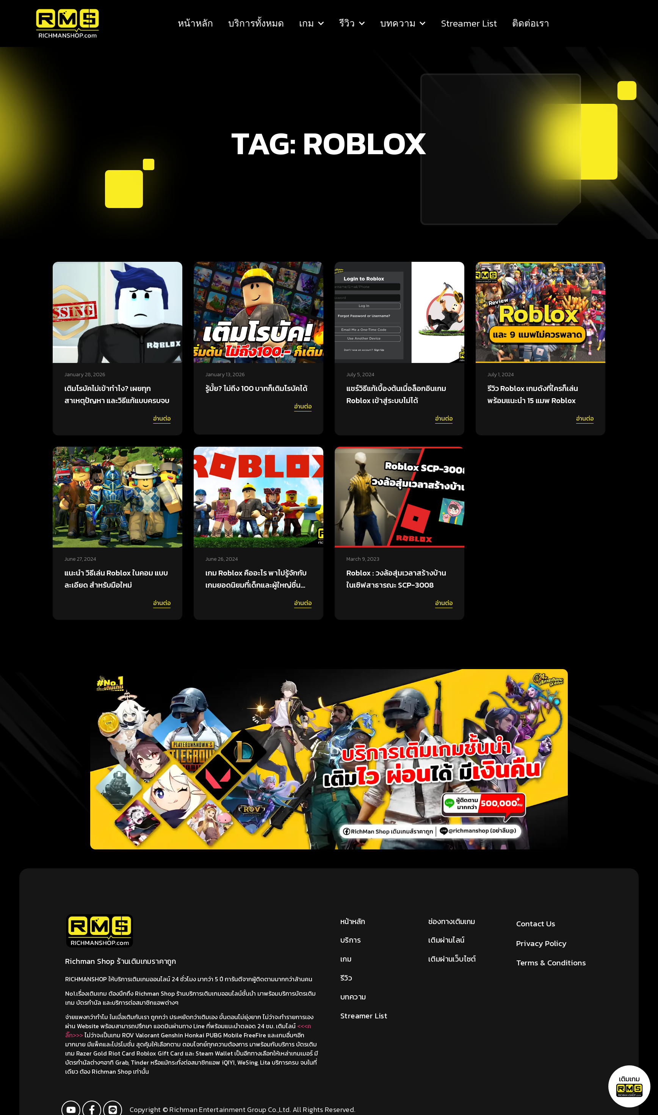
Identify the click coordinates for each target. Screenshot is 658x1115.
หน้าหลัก (195, 23)
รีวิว (352, 23)
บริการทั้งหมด (256, 23)
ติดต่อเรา (530, 23)
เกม (311, 23)
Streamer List (469, 23)
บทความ (403, 23)
